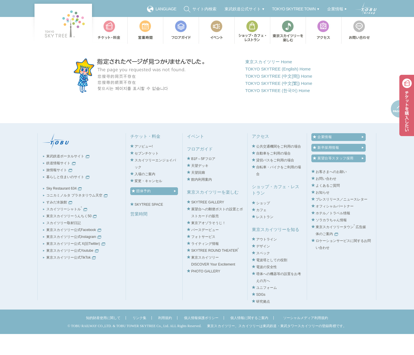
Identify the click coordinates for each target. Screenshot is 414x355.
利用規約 (165, 339)
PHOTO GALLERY (205, 292)
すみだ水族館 (59, 224)
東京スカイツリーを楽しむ (288, 30)
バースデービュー (205, 251)
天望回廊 (198, 194)
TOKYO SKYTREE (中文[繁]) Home (281, 105)
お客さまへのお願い (331, 193)
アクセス (323, 30)
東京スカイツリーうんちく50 (71, 237)
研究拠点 (263, 323)
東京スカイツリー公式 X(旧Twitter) (75, 265)
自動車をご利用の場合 (273, 174)
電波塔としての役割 (271, 281)
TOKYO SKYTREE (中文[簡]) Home (281, 97)
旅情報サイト (59, 191)
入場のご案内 (145, 195)
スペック (263, 274)
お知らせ (322, 214)
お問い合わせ (360, 30)
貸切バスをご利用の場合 (275, 181)
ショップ (263, 224)
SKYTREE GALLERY (207, 223)
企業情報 (324, 158)
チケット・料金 (109, 30)
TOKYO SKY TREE (63, 24)
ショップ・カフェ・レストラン (252, 30)
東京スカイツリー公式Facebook (73, 251)
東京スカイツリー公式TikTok (71, 279)
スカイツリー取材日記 (63, 244)
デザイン (263, 268)
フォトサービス (203, 258)
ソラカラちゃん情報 (331, 241)
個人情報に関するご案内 (249, 339)
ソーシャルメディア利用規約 (305, 339)
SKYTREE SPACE (149, 226)
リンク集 (139, 339)
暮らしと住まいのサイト (67, 198)
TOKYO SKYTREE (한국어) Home (280, 113)
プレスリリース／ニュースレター (341, 221)
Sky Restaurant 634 (64, 210)
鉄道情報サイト (61, 184)
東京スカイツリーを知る (275, 250)
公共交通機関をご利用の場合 (278, 167)
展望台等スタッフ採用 (335, 180)
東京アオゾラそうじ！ (208, 244)
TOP (115, 49)
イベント (216, 30)
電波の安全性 (266, 288)
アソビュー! (144, 167)
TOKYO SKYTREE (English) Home (281, 89)
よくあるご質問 (328, 207)
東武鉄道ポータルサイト (67, 177)
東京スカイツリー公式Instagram (73, 258)
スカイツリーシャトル (66, 230)
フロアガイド (181, 30)
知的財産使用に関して (103, 339)
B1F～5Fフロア (203, 180)
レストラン (264, 238)
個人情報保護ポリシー (201, 339)
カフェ (261, 231)
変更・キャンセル (148, 202)
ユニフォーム (266, 309)
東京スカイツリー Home (270, 81)
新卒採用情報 (328, 169)
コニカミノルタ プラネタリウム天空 (77, 217)
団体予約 (143, 212)
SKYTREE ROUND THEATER (215, 272)
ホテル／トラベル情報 (333, 234)
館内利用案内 (201, 201)
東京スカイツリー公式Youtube (72, 272)
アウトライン (266, 261)
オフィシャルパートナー (335, 228)
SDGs (260, 316)
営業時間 (145, 30)
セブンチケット (147, 174)
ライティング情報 (205, 265)
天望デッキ (199, 187)
